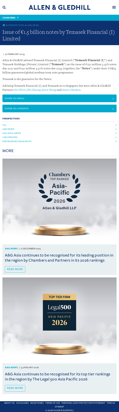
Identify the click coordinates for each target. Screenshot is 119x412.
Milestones (37, 403)
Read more (15, 269)
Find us (111, 403)
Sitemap (59, 407)
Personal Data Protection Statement (83, 403)
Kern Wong (49, 90)
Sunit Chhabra (71, 90)
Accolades (22, 403)
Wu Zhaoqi (34, 90)
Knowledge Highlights (16, 141)
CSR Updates (10, 137)
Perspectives (16, 25)
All (4, 125)
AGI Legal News (11, 133)
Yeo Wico (20, 90)
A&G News (33, 25)
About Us (9, 403)
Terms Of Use (52, 403)
